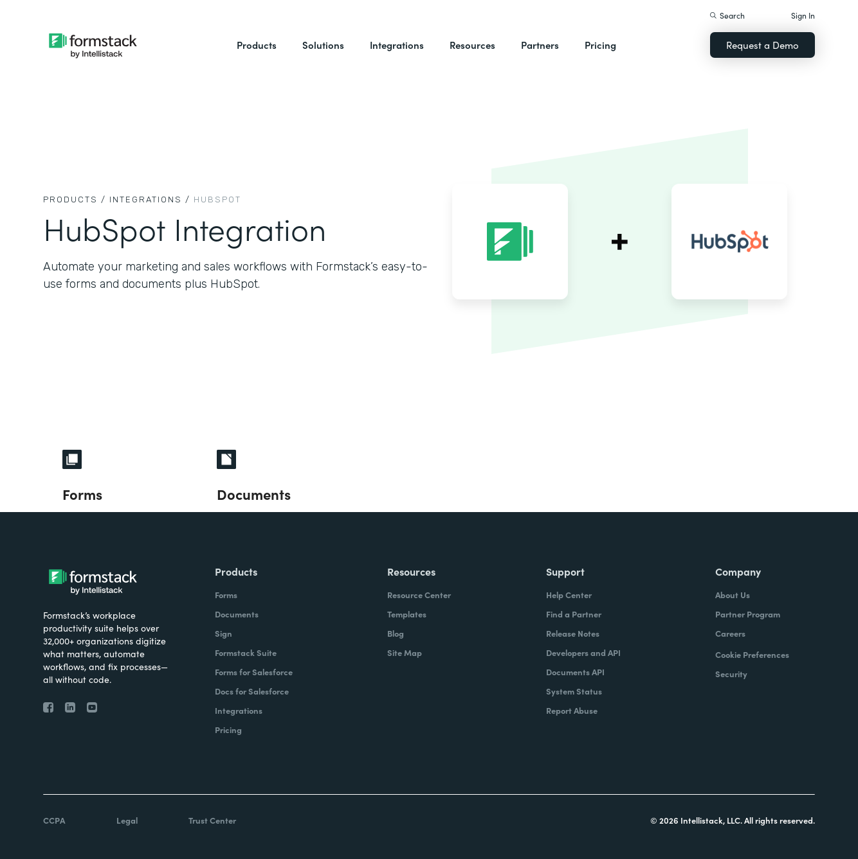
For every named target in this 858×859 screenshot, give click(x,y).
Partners (540, 44)
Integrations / (149, 199)
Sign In (803, 15)
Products (257, 44)
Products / (74, 199)
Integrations (397, 44)
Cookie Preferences (752, 654)
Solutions (323, 44)
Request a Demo (762, 44)
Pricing (600, 44)
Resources (472, 44)
